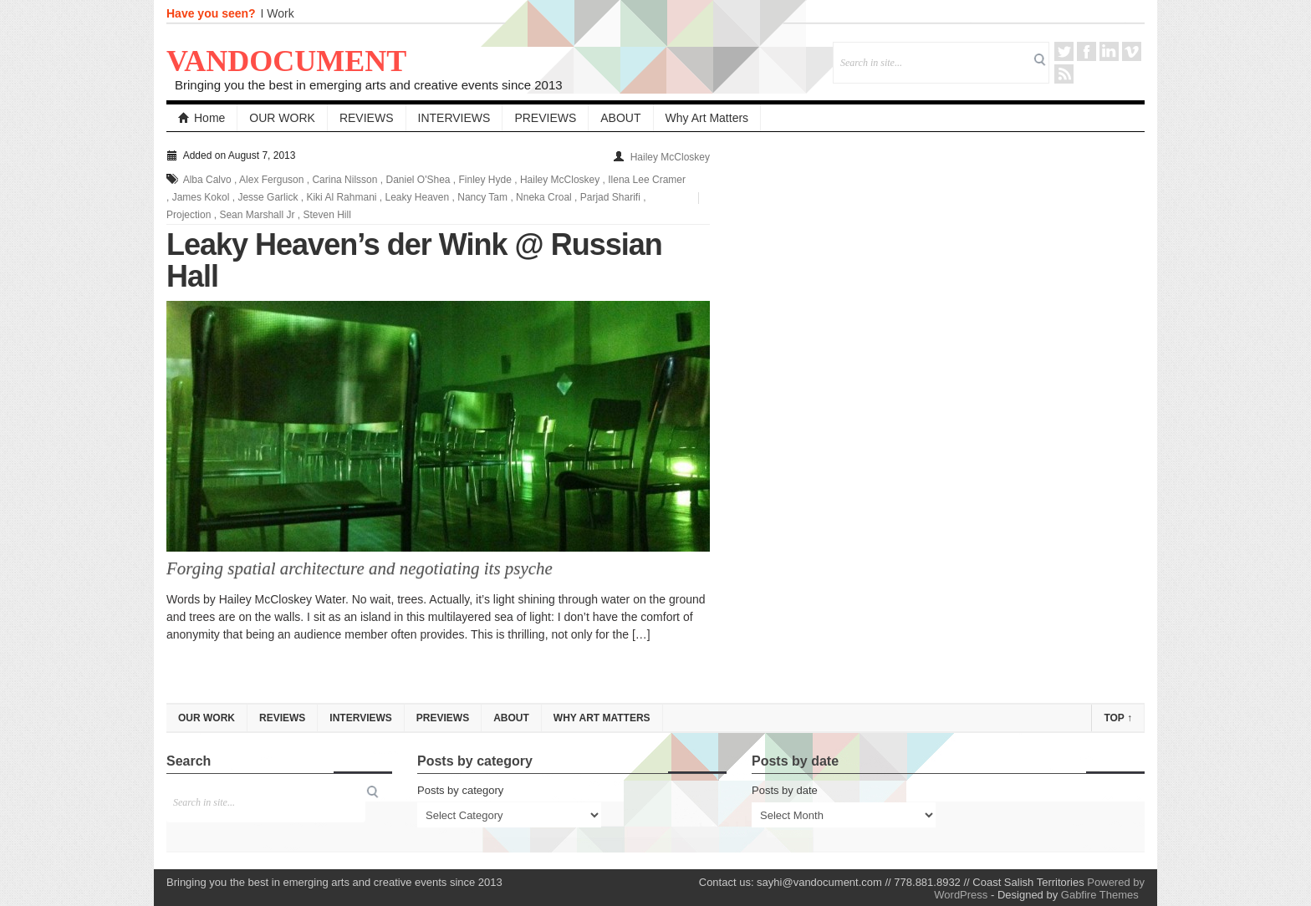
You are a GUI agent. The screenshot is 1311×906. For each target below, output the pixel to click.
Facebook (1086, 51)
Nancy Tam (482, 197)
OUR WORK (282, 118)
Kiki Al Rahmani (341, 197)
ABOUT (620, 118)
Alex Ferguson (271, 180)
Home (201, 118)
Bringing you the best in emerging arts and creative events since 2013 (369, 85)
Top (1118, 718)
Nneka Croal (544, 197)
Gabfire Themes (1100, 894)
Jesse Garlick (267, 197)
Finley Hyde (485, 180)
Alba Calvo (207, 180)
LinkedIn (1109, 51)
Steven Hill (326, 215)
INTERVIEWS (454, 118)
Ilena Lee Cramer (647, 180)
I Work (277, 13)
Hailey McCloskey (670, 157)
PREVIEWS (545, 118)
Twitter (1064, 51)
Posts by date (785, 790)
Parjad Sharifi (610, 197)
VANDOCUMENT (286, 61)
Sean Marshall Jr (256, 215)
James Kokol (201, 197)
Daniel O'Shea (417, 180)
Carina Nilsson (344, 180)
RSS (1064, 74)
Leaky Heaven (417, 197)
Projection (188, 215)
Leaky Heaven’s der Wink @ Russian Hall (414, 260)
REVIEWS (366, 118)
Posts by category (460, 790)
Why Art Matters (707, 118)
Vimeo (1131, 51)
